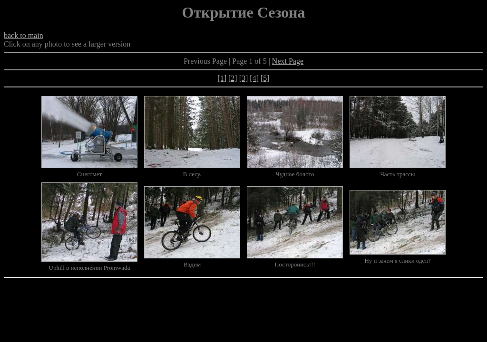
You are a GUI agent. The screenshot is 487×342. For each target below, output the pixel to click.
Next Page (287, 61)
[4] (254, 78)
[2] (232, 78)
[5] (265, 78)
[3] (243, 78)
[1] (221, 78)
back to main (23, 35)
